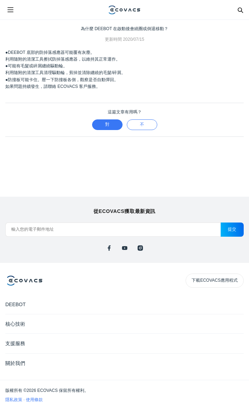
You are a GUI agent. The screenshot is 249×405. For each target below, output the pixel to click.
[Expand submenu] (238, 304)
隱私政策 (14, 399)
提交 (232, 229)
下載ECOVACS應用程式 (215, 280)
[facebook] (109, 248)
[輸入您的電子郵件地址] (113, 230)
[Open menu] (10, 10)
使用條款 (34, 399)
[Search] (240, 9)
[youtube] (124, 248)
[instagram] (140, 248)
